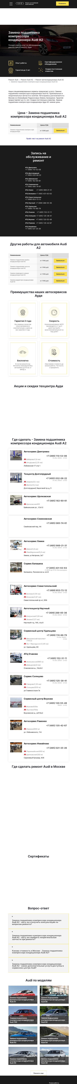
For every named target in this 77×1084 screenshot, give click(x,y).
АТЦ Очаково (30, 212)
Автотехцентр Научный (36, 608)
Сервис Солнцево (33, 676)
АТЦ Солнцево (30, 216)
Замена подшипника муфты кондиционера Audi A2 (19, 260)
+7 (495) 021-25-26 (33, 229)
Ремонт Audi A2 (27, 80)
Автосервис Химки (34, 541)
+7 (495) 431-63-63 (44, 194)
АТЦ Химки (29, 190)
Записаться (60, 130)
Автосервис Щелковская (37, 496)
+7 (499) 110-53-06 (33, 170)
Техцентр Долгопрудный (37, 474)
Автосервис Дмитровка (36, 451)
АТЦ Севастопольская (33, 197)
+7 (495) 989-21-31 (44, 190)
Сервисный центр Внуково (38, 699)
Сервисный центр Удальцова (40, 631)
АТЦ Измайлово (30, 227)
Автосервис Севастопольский (40, 586)
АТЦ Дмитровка (31, 167)
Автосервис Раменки (35, 721)
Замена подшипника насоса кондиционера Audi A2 (20, 267)
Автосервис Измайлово (36, 743)
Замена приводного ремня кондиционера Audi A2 (19, 274)
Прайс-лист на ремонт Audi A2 (38, 139)
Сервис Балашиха (33, 563)
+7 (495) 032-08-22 (33, 175)
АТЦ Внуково (30, 219)
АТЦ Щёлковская (31, 179)
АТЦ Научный (30, 203)
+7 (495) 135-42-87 (44, 223)
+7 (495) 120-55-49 (44, 219)
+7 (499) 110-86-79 (33, 208)
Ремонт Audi (13, 80)
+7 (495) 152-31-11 (44, 212)
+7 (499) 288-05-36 (44, 203)
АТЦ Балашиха (30, 193)
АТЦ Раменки (30, 223)
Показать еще (38, 1073)
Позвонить (62, 3)
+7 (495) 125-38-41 (44, 216)
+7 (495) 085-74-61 (33, 186)
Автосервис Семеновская (38, 519)
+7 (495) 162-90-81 (33, 181)
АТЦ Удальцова (31, 206)
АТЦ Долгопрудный (32, 173)
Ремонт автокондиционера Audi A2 (49, 80)
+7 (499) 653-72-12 (33, 199)
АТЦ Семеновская (31, 184)
